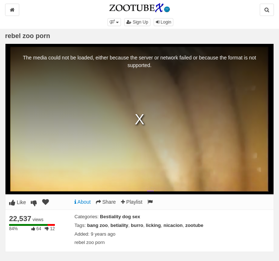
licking (153, 225)
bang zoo (97, 225)
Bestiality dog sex (120, 216)
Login (163, 22)
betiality (119, 225)
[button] (114, 22)
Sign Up (137, 22)
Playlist (131, 202)
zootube (194, 225)
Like (17, 202)
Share (106, 202)
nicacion (173, 225)
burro (137, 225)
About (82, 202)
